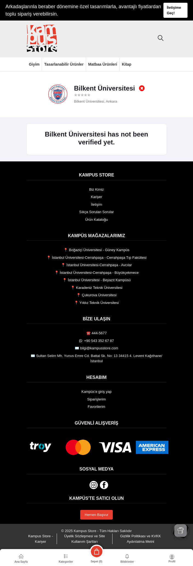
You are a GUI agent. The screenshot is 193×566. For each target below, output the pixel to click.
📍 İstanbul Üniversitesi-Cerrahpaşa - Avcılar (96, 265)
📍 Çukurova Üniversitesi (96, 295)
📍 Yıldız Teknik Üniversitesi (96, 303)
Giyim (34, 64)
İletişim (96, 204)
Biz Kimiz (96, 189)
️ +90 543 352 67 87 (96, 341)
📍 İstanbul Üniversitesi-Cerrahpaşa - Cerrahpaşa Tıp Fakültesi (96, 258)
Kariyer (96, 197)
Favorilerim (96, 407)
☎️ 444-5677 (96, 333)
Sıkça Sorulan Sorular (96, 212)
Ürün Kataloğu (96, 219)
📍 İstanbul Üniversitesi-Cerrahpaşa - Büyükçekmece (96, 273)
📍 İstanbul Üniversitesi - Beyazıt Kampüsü (96, 280)
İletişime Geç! (174, 10)
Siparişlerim (96, 399)
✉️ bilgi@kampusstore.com (96, 348)
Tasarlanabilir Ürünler (63, 64)
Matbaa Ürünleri (102, 64)
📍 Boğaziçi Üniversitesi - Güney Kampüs (96, 250)
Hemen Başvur (96, 515)
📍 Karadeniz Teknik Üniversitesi (96, 288)
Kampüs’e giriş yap (97, 392)
